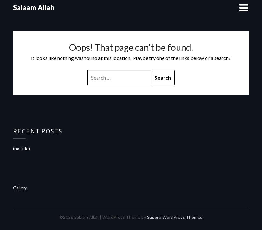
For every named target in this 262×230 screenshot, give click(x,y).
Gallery (20, 187)
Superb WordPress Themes (174, 217)
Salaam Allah (34, 7)
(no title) (21, 148)
